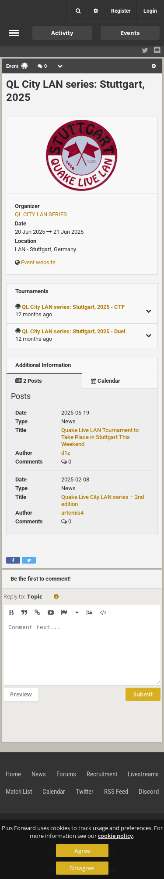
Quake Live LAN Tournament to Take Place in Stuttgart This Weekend (100, 437)
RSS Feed (116, 792)
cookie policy (115, 836)
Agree (82, 851)
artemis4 (72, 512)
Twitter (85, 792)
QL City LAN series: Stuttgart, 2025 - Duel (73, 331)
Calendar (105, 380)
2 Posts (28, 380)
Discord (149, 792)
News (38, 774)
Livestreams (143, 774)
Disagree (82, 868)
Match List (19, 792)
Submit (143, 694)
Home (13, 774)
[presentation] (69, 720)
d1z (65, 453)
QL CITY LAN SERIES (41, 214)
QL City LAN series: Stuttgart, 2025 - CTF (73, 307)
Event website (38, 262)
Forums (66, 774)
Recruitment (102, 774)
